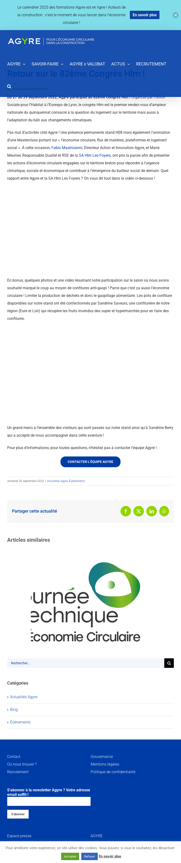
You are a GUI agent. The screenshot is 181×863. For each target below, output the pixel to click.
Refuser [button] (89, 856)
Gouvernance (102, 756)
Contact (13, 756)
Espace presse (19, 836)
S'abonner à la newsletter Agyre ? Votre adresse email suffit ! (49, 797)
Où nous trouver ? (22, 764)
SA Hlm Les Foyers (95, 155)
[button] (9, 86)
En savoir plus (110, 856)
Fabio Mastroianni (66, 147)
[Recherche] (169, 663)
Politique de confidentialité (113, 772)
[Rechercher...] (85, 663)
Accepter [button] (70, 856)
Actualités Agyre (57, 481)
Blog (14, 709)
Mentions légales (105, 764)
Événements (77, 481)
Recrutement (17, 772)
